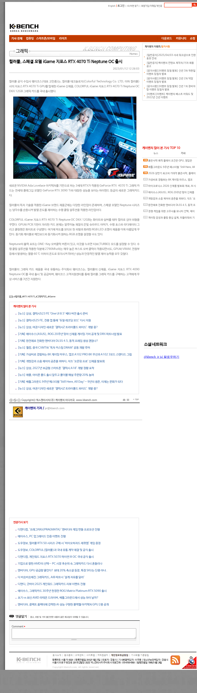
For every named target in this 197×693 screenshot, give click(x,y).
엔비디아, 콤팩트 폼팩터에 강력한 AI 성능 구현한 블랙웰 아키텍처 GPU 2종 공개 (62, 604)
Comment (18, 626)
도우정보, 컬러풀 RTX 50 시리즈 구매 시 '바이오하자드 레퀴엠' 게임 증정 (58, 543)
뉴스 (156, 153)
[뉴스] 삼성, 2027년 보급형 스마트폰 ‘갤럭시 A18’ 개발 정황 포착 (55, 368)
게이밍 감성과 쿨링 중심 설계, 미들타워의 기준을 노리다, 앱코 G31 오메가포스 (169, 218)
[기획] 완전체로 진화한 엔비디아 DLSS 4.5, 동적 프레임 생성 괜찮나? (57, 341)
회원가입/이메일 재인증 (151, 6)
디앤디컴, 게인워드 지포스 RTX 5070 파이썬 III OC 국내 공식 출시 (55, 556)
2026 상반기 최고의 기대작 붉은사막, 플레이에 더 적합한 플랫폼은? (169, 174)
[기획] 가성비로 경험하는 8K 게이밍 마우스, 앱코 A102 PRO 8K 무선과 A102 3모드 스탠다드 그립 (74, 354)
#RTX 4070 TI (28, 297)
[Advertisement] (71, 22)
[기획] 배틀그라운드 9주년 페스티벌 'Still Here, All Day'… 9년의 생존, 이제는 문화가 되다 (69, 381)
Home (133, 54)
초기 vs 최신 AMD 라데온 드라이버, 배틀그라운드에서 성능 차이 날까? (57, 597)
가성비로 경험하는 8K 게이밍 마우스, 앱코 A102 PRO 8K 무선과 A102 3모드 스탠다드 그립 (169, 180)
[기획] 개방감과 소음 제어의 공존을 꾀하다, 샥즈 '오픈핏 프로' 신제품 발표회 (60, 361)
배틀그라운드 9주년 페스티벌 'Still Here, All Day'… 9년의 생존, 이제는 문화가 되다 (169, 168)
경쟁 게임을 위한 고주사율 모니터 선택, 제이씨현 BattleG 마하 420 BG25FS (169, 212)
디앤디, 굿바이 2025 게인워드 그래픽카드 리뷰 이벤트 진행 (50, 584)
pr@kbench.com (54, 408)
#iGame (51, 297)
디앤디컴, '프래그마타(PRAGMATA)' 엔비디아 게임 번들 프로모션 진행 (58, 529)
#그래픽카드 (41, 297)
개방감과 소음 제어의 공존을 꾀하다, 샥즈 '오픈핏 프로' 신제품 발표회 (169, 199)
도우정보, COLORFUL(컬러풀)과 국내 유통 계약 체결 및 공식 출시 (55, 550)
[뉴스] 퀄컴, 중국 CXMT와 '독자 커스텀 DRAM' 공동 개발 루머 (53, 347)
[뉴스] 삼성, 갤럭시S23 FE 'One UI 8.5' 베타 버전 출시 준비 (52, 313)
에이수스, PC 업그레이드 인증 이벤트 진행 (41, 536)
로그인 (121, 5)
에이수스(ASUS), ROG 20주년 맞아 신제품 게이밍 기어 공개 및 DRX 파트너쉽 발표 (168, 193)
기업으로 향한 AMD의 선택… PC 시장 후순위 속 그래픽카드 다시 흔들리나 (59, 563)
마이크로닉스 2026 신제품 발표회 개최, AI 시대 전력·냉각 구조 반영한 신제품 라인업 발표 (169, 186)
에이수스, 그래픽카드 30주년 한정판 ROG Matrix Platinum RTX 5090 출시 (61, 591)
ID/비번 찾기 (133, 6)
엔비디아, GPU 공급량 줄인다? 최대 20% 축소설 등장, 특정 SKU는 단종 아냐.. (61, 570)
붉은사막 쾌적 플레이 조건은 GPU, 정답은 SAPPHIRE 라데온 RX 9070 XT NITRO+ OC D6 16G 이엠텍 (168, 161)
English (112, 6)
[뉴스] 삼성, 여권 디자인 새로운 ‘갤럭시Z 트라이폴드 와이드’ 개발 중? (57, 327)
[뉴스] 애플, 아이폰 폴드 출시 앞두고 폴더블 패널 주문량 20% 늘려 (55, 375)
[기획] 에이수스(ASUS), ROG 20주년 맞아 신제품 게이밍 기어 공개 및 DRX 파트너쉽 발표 (69, 334)
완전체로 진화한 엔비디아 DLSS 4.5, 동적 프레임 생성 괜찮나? (169, 206)
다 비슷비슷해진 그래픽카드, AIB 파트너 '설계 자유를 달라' (50, 577)
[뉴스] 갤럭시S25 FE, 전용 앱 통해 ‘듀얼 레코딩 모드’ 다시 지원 (53, 320)
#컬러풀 (17, 297)
